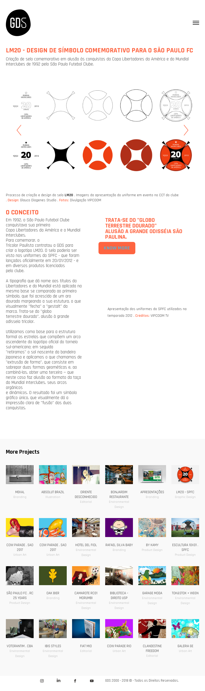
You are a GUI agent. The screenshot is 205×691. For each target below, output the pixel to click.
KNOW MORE (117, 248)
